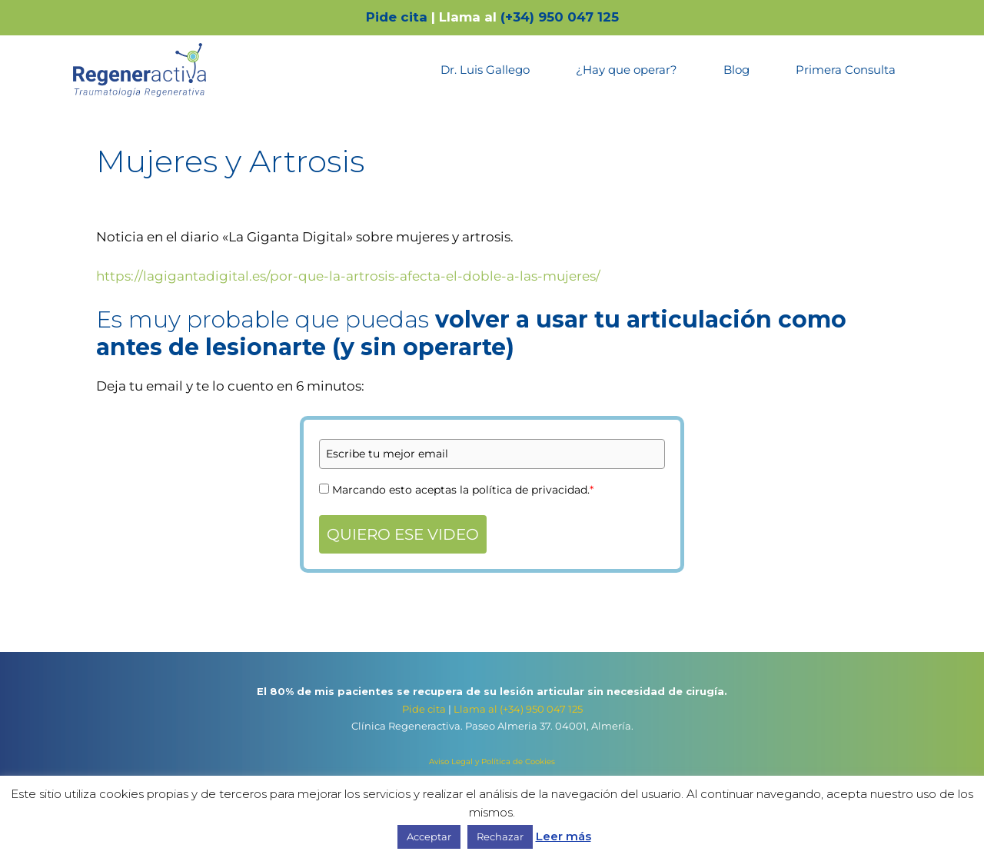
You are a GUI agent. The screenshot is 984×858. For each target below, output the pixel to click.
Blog (736, 69)
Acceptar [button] (429, 836)
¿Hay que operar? (626, 69)
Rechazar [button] (500, 836)
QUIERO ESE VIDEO (403, 534)
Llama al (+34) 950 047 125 (518, 709)
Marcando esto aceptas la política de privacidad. (462, 490)
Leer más (563, 836)
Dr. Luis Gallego (485, 69)
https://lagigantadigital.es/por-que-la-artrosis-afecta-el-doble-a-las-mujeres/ (348, 276)
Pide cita (396, 17)
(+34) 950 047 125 (559, 17)
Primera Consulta (846, 69)
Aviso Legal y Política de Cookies (492, 762)
